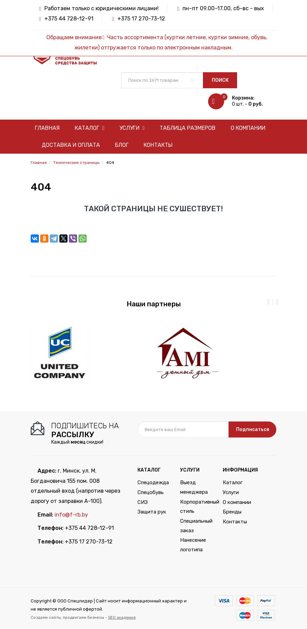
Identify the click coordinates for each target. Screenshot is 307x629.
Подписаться (252, 429)
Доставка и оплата (71, 145)
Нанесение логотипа (193, 545)
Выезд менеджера (194, 487)
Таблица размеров (188, 128)
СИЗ (142, 502)
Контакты (158, 145)
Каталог (89, 128)
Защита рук (151, 512)
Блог (122, 145)
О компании (248, 128)
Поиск (220, 80)
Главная (47, 128)
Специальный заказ (196, 526)
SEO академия (122, 617)
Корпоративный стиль (196, 507)
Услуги (132, 128)
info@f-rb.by (71, 514)
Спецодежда (153, 482)
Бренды (232, 512)
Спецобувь (150, 492)
